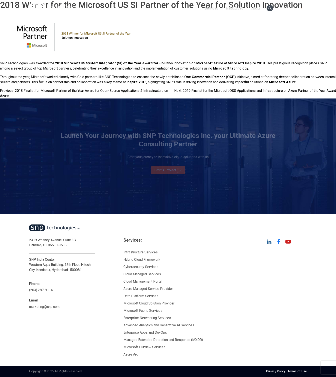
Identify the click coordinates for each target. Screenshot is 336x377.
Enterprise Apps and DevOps (145, 332)
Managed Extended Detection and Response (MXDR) (163, 340)
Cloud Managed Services (142, 274)
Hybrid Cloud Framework (141, 259)
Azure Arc (130, 354)
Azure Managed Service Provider (148, 289)
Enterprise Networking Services (147, 318)
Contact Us (291, 8)
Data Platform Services (140, 296)
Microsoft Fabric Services (142, 311)
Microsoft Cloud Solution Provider (148, 303)
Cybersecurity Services (140, 267)
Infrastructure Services (140, 252)
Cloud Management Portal (142, 281)
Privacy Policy (275, 371)
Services (211, 8)
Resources (234, 8)
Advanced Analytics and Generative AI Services (158, 325)
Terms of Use (297, 371)
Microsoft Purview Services (144, 347)
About (255, 8)
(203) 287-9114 (41, 290)
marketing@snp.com (44, 307)
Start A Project (168, 170)
